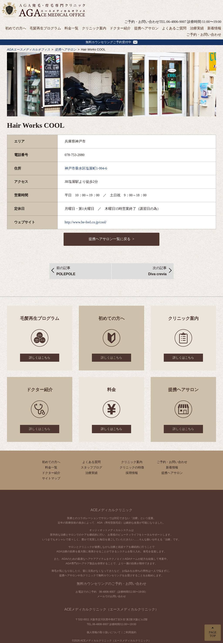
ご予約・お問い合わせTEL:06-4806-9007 (155, 22)
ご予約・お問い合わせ (203, 34)
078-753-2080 (74, 155)
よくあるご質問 (174, 28)
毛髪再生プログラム (45, 28)
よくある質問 (91, 462)
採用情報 (132, 473)
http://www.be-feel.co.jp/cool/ (85, 222)
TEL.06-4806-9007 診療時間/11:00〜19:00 (111, 624)
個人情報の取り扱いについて (104, 632)
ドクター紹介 (120, 28)
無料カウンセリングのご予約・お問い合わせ (111, 583)
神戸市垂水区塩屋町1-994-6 (86, 168)
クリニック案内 (94, 28)
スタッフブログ (91, 467)
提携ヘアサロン (146, 28)
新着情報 (214, 28)
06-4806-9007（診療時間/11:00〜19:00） (123, 591)
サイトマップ (51, 478)
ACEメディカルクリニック (112, 510)
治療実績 (197, 28)
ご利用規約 (129, 632)
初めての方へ (15, 28)
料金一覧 (71, 28)
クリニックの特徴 (132, 467)
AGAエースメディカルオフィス (28, 49)
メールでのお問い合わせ (111, 596)
